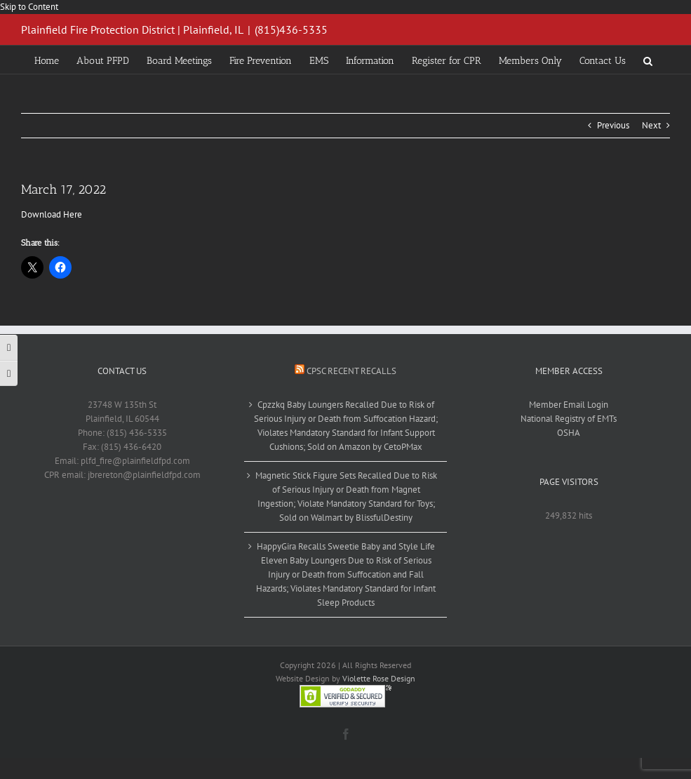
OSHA (568, 433)
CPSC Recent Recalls (351, 371)
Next (651, 125)
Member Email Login (568, 405)
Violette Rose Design (378, 678)
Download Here (51, 214)
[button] (647, 60)
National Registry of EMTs (569, 419)
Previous (613, 125)
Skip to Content (29, 7)
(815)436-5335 (291, 29)
